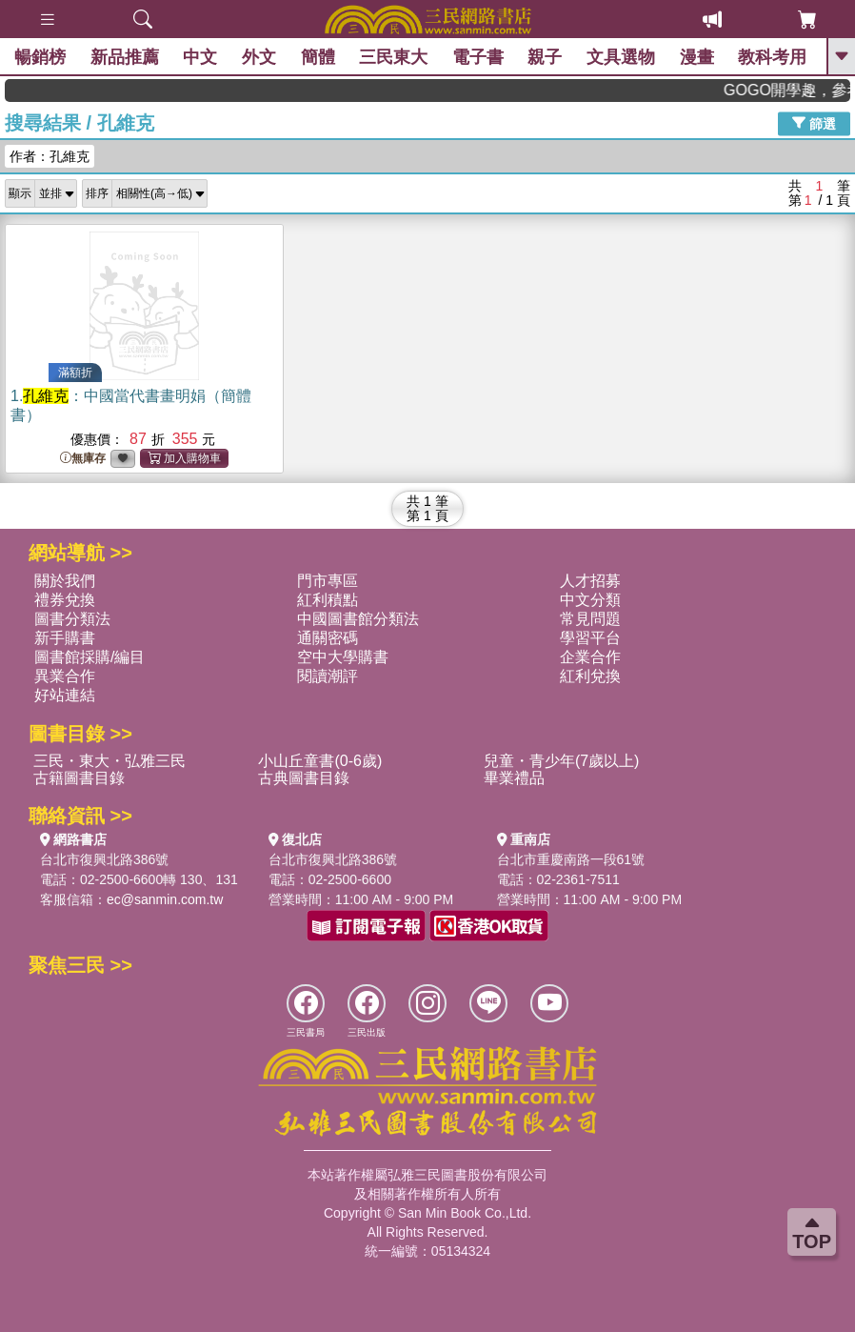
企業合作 (590, 657)
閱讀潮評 (327, 676)
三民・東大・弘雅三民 (109, 761)
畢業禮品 (514, 778)
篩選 (814, 123)
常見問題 (590, 619)
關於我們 (64, 581)
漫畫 (697, 57)
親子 (544, 57)
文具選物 (621, 57)
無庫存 (83, 459)
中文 (200, 57)
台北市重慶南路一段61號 (571, 859)
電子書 (478, 57)
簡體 (318, 57)
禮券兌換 (64, 600)
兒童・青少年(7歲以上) (562, 761)
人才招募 (590, 581)
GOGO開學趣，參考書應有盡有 (799, 90)
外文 (259, 57)
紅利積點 (327, 600)
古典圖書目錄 (303, 778)
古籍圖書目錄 (79, 778)
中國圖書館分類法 (358, 619)
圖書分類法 (72, 619)
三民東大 (393, 57)
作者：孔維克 (49, 156)
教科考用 (772, 57)
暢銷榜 (40, 57)
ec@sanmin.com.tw (165, 899)
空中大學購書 (342, 657)
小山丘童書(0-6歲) (320, 761)
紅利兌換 (590, 676)
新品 (124, 57)
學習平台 (590, 638)
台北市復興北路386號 (104, 859)
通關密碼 (327, 638)
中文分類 (590, 600)
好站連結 (64, 695)
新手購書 (64, 638)
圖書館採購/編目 (89, 657)
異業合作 (64, 676)
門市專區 (327, 581)
